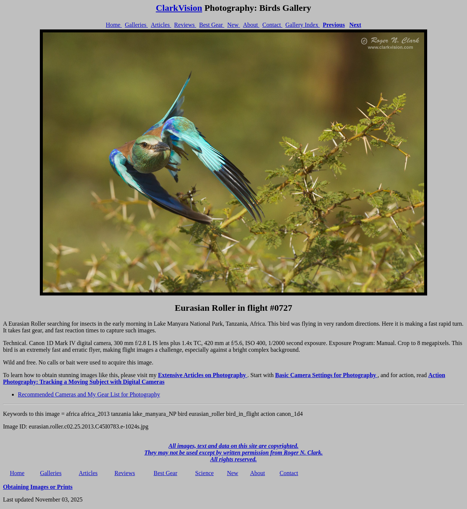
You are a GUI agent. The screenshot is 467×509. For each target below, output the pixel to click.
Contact (272, 25)
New (233, 25)
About (251, 25)
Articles (161, 25)
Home (114, 25)
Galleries (136, 25)
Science (204, 473)
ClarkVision (179, 8)
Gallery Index (302, 25)
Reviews (185, 25)
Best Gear (212, 25)
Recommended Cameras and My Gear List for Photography (89, 394)
